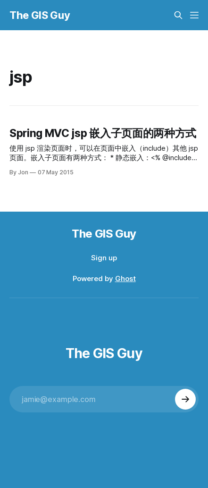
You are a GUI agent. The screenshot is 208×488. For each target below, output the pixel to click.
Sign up (104, 257)
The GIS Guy (39, 15)
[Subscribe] (185, 399)
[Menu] (194, 15)
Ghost (125, 278)
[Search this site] (178, 15)
